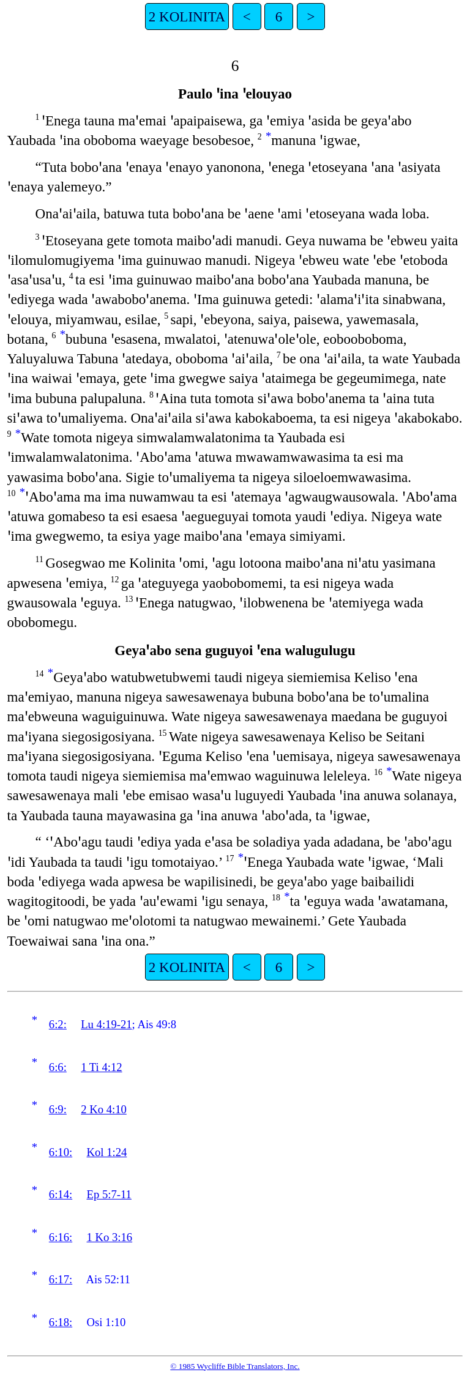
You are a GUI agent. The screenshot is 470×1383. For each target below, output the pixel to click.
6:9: (58, 1109)
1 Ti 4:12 (101, 1067)
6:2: (58, 1024)
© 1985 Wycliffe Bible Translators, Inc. (234, 1366)
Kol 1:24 (107, 1152)
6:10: (60, 1152)
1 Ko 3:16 (110, 1237)
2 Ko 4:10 (104, 1109)
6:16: (60, 1237)
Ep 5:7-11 (109, 1194)
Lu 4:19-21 (106, 1024)
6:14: (60, 1194)
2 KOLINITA (187, 16)
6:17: (60, 1279)
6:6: (58, 1067)
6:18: (60, 1322)
